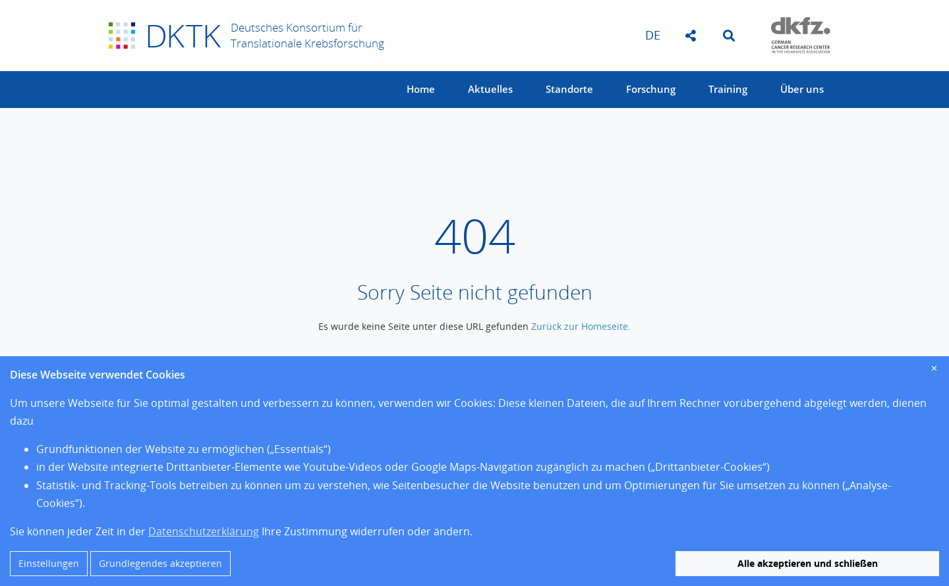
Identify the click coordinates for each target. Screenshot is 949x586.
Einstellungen (48, 563)
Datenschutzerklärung (203, 531)
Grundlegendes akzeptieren (160, 563)
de (652, 35)
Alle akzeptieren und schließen (807, 563)
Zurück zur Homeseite (579, 326)
